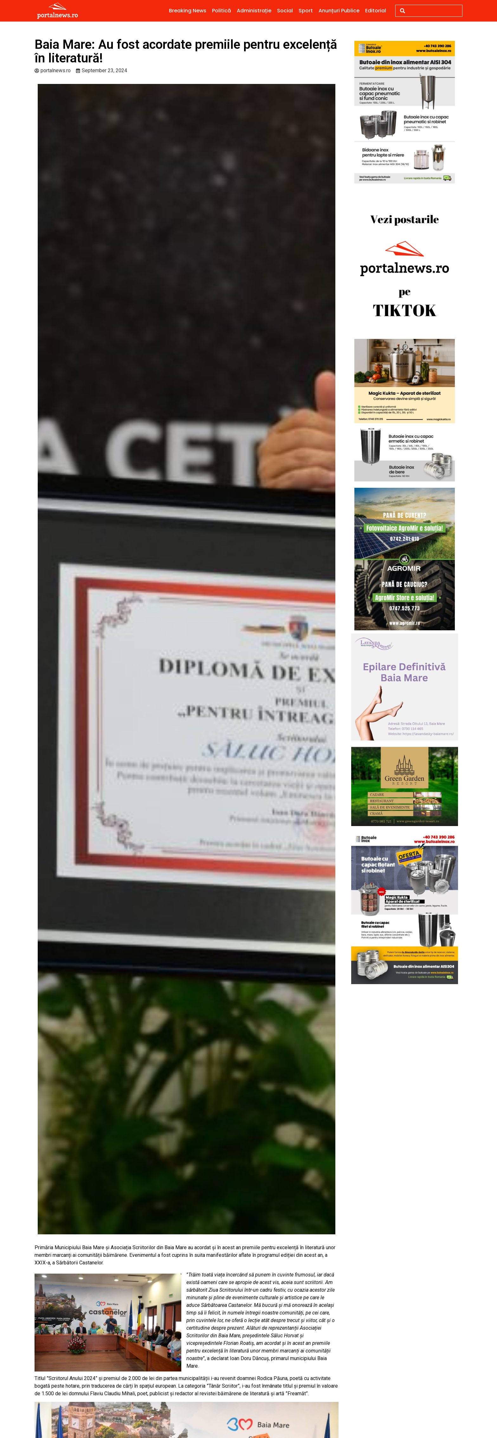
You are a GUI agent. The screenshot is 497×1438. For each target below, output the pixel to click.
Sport (306, 10)
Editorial (375, 10)
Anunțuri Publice (339, 10)
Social (285, 10)
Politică (221, 10)
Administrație (254, 10)
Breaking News (187, 10)
